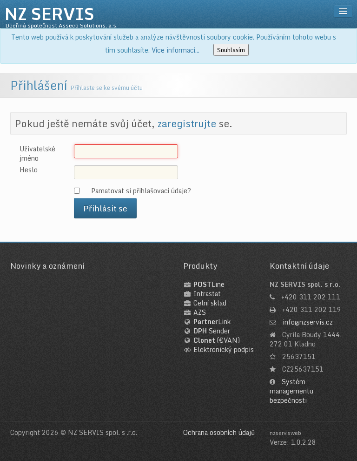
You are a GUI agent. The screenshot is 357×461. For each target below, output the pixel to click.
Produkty (200, 265)
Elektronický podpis (223, 349)
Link (212, 321)
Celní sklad (209, 303)
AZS (199, 312)
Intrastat (207, 293)
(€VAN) (216, 340)
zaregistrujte (186, 123)
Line (209, 284)
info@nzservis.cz (308, 322)
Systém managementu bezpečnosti (291, 391)
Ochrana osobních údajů (219, 432)
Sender (211, 330)
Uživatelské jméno (37, 153)
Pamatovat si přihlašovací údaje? (141, 190)
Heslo (29, 170)
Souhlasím (231, 49)
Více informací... (175, 50)
